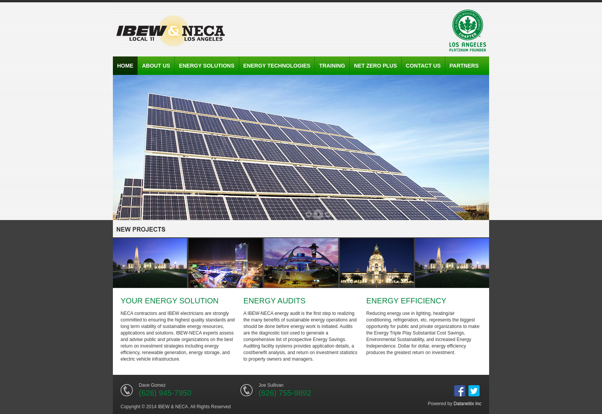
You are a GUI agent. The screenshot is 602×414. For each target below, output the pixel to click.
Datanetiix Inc (467, 403)
